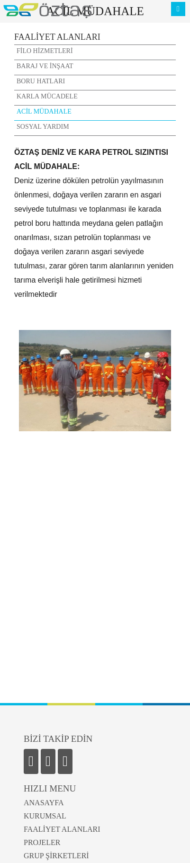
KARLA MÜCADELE (47, 96)
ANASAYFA (43, 803)
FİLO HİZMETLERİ (45, 50)
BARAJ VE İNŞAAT (45, 66)
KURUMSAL (45, 816)
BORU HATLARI (41, 81)
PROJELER (42, 842)
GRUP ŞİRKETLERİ (56, 856)
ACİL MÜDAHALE (44, 111)
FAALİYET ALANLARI (62, 829)
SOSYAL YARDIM (43, 126)
